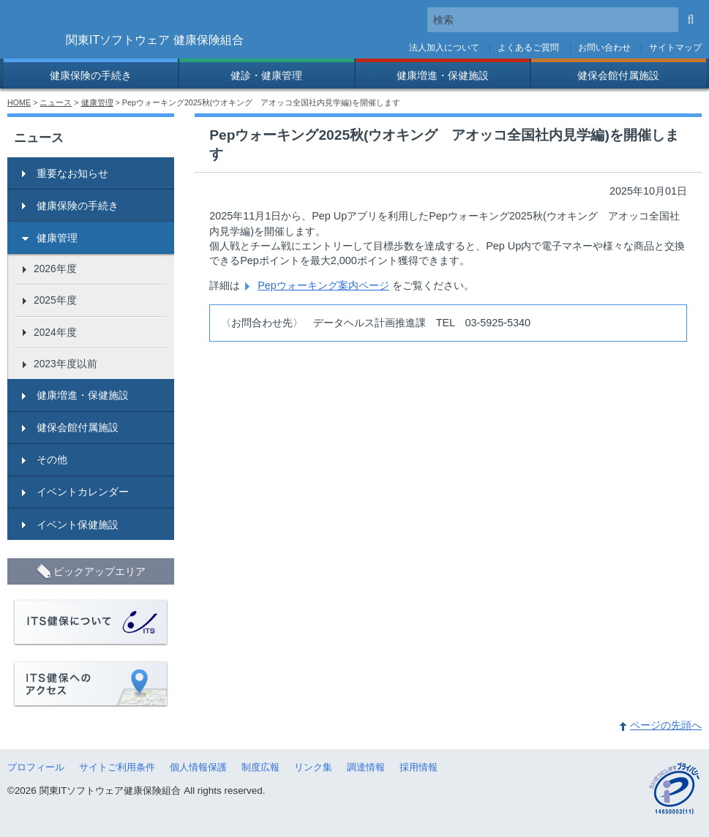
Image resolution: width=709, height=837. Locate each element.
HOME (19, 102)
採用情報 (418, 767)
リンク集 (313, 767)
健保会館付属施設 (618, 75)
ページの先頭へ (666, 725)
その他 (52, 459)
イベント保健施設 (78, 524)
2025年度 (55, 300)
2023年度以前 (65, 363)
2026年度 (55, 268)
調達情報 (366, 767)
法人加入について (444, 47)
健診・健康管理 (266, 75)
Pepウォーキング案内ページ (323, 285)
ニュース (56, 102)
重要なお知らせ (72, 173)
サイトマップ (675, 47)
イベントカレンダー (83, 492)
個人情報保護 (198, 767)
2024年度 (55, 332)
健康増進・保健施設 (443, 75)
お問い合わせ (604, 47)
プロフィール (35, 767)
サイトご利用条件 (117, 767)
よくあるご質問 (528, 47)
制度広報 (260, 767)
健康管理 (97, 102)
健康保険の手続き (91, 75)
